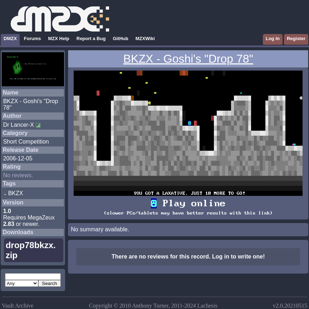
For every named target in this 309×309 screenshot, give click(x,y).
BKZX (15, 193)
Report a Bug (91, 38)
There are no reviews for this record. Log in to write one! (188, 257)
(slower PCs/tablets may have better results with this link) (188, 213)
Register (296, 38)
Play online (188, 203)
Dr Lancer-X (18, 125)
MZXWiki (145, 38)
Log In (273, 38)
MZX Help (58, 38)
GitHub (120, 38)
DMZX (10, 38)
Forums (32, 38)
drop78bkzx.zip (31, 250)
